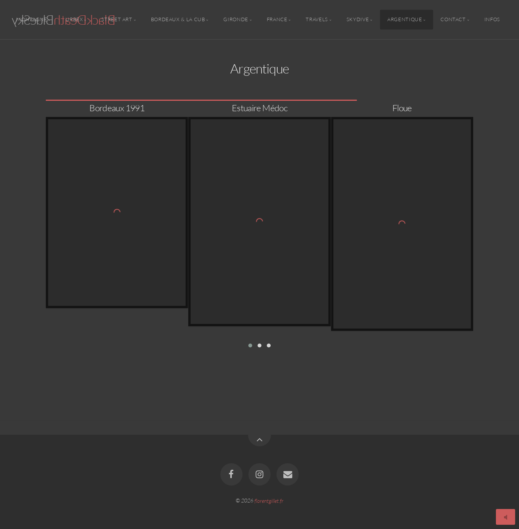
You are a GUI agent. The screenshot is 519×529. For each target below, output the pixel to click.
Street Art (116, 20)
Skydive (358, 20)
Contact (452, 20)
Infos (492, 20)
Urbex (74, 20)
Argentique (404, 20)
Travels (317, 20)
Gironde (235, 20)
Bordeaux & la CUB (178, 20)
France (277, 20)
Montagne (31, 20)
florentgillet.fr (268, 500)
